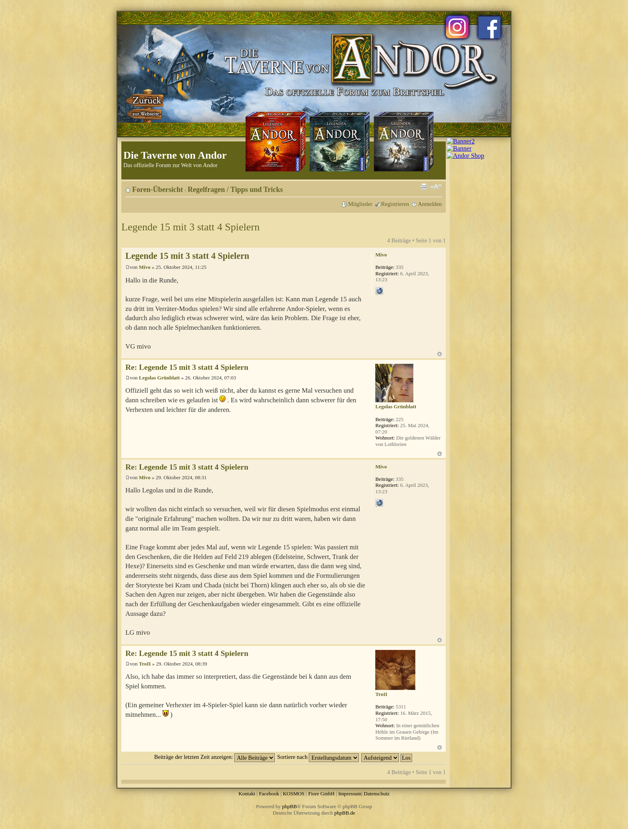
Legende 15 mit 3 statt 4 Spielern (190, 227)
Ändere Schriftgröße (436, 186)
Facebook (269, 794)
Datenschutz (376, 794)
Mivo (145, 267)
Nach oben (439, 354)
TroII (145, 664)
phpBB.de (344, 813)
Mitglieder (360, 204)
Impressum (350, 794)
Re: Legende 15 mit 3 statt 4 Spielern (186, 367)
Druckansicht (423, 186)
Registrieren (395, 204)
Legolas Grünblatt (159, 378)
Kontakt (246, 794)
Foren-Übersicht (157, 190)
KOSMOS (293, 794)
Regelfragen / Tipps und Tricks (235, 190)
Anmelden (430, 204)
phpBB (289, 806)
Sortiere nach (318, 757)
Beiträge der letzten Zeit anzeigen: (214, 757)
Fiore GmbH (321, 794)
